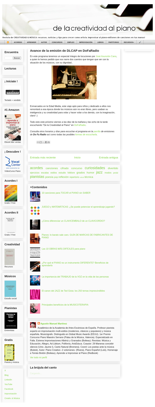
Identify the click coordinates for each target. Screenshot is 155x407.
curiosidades (95, 168)
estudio (62, 173)
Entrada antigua (108, 157)
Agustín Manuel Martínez (53, 323)
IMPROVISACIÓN (85, 42)
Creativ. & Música (12, 398)
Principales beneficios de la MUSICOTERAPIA (65, 305)
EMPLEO (70, 42)
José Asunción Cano (106, 56)
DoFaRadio (80, 125)
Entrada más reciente (43, 157)
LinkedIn (8, 380)
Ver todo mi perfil (38, 357)
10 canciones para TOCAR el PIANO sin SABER (66, 193)
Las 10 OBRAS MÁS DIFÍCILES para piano (63, 249)
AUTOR (44, 42)
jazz (99, 172)
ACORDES (18, 42)
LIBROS (100, 42)
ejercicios (34, 173)
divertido (113, 168)
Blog (6, 375)
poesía (49, 176)
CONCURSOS (57, 42)
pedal (115, 173)
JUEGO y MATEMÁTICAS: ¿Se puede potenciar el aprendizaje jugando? (78, 207)
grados (81, 172)
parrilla (97, 131)
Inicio (77, 157)
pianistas (37, 177)
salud (82, 177)
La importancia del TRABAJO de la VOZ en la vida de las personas (75, 277)
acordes (36, 168)
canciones (52, 168)
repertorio (74, 177)
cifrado (64, 168)
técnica (89, 176)
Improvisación (11, 393)
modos (108, 173)
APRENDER (31, 42)
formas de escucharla (86, 134)
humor (90, 172)
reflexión (63, 176)
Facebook (9, 389)
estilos (53, 173)
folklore (71, 173)
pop (56, 177)
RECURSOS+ (129, 42)
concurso (76, 168)
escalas (45, 173)
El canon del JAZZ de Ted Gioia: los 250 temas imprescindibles (73, 291)
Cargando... (36, 373)
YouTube (8, 384)
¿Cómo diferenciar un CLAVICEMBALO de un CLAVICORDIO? (73, 221)
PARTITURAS (113, 42)
